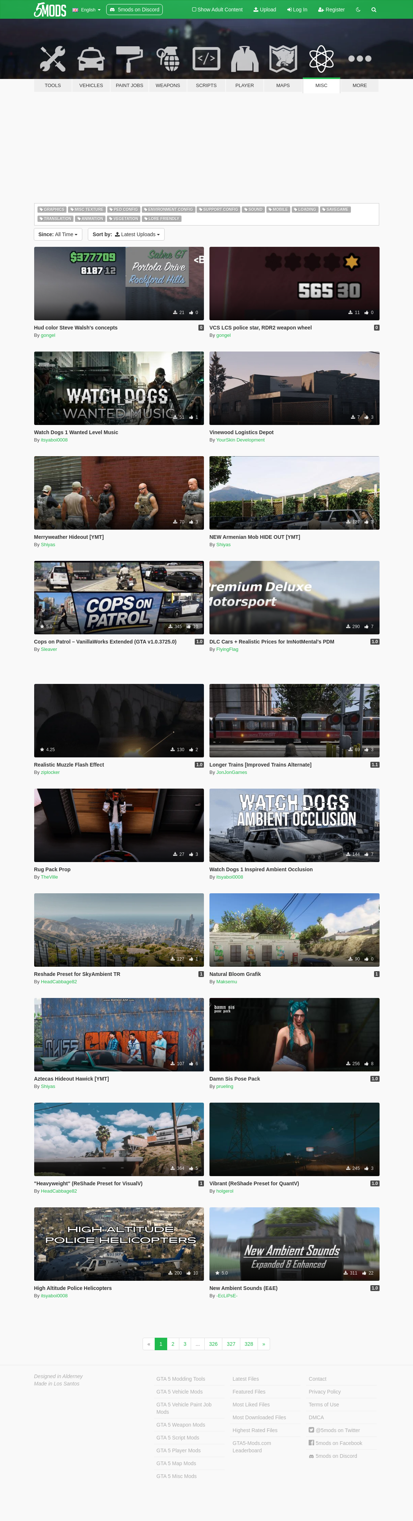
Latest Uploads (126, 234)
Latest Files (246, 1379)
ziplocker (50, 772)
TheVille (49, 877)
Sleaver (49, 649)
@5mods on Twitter (334, 1430)
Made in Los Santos (57, 1384)
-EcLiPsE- (227, 1295)
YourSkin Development (240, 440)
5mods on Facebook (335, 1443)
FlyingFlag (227, 649)
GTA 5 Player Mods (179, 1450)
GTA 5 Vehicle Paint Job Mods (184, 1408)
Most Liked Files (251, 1405)
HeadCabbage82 (59, 981)
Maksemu (226, 981)
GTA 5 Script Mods (178, 1438)
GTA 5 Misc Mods (177, 1476)
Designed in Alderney (58, 1376)
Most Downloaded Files (259, 1417)
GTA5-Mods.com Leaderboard (252, 1446)
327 (231, 1344)
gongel (48, 335)
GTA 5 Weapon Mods (181, 1425)
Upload (265, 9)
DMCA (316, 1417)
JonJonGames (231, 772)
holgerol (224, 1191)
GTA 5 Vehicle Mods (180, 1392)
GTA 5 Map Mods (176, 1463)
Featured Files (249, 1392)
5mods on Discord (333, 1456)
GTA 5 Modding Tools (181, 1379)
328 (249, 1344)
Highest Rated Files (255, 1430)
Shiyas (48, 544)
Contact (317, 1379)
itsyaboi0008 (54, 440)
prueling (224, 1086)
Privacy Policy (325, 1392)
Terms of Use (324, 1405)
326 (213, 1344)
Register (331, 9)
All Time (58, 234)
